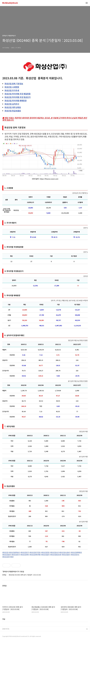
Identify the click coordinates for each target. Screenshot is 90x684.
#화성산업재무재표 (35, 554)
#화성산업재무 (24, 554)
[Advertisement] (45, 579)
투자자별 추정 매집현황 (18, 93)
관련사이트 (5, 671)
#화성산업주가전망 (35, 552)
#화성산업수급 (54, 552)
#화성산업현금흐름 (55, 554)
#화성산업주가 (24, 552)
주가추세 (12, 90)
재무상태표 (13, 107)
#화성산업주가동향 (7, 557)
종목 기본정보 (14, 83)
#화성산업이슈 (75, 554)
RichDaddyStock (10, 3)
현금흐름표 (13, 110)
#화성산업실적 (6, 554)
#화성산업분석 (66, 554)
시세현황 (12, 87)
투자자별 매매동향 (16, 100)
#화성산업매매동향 (76, 552)
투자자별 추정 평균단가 (18, 97)
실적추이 (12, 104)
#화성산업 (5, 552)
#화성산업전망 (45, 552)
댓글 (3, 662)
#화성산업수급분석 (64, 552)
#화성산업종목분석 (14, 552)
